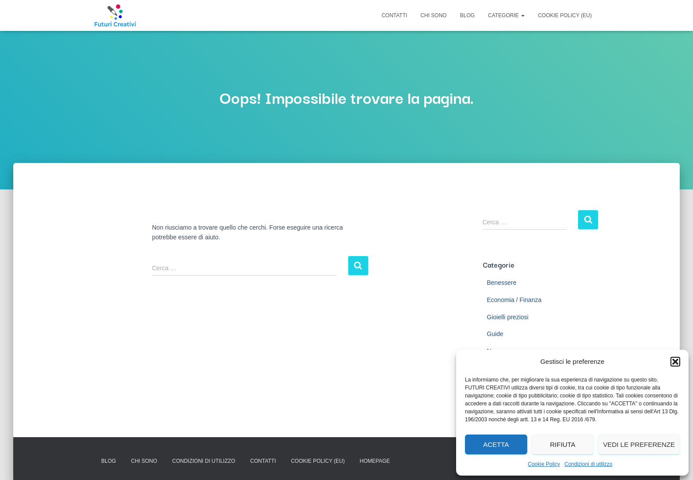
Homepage (375, 461)
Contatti (394, 15)
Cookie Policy (544, 464)
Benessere (502, 282)
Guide (495, 333)
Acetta (496, 444)
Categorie (506, 15)
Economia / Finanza (514, 299)
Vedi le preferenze (639, 444)
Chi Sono (433, 15)
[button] (675, 361)
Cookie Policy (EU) (565, 15)
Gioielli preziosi (508, 317)
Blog (467, 15)
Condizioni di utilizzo (588, 464)
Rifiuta (562, 444)
